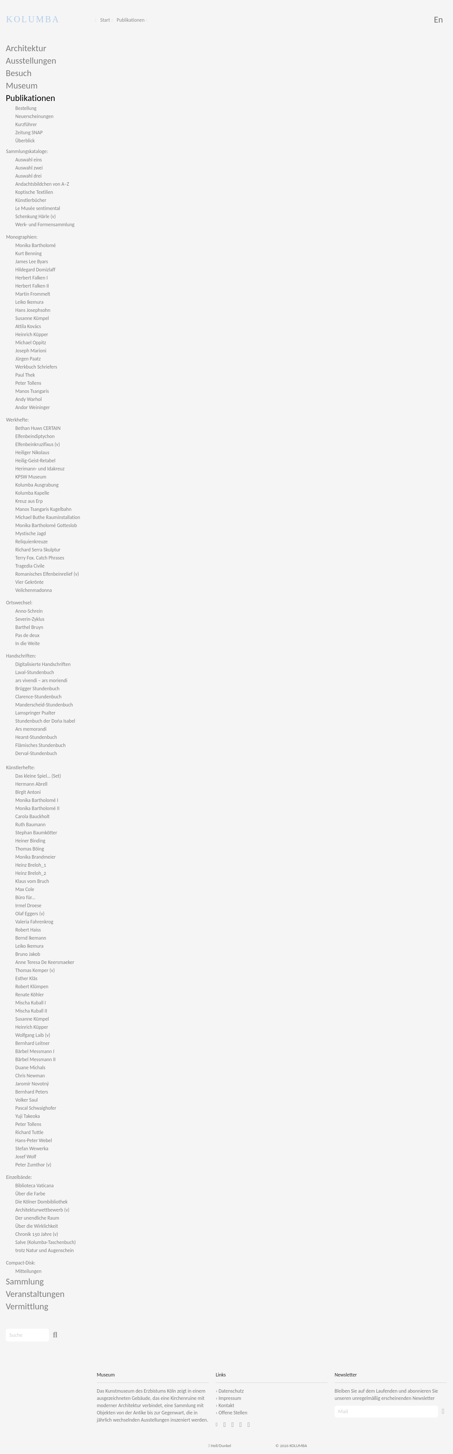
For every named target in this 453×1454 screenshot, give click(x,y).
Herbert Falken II (32, 286)
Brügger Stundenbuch (37, 688)
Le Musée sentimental (37, 208)
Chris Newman (30, 1075)
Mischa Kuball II (31, 1011)
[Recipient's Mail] (386, 1412)
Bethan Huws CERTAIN (38, 428)
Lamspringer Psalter (35, 713)
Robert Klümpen (31, 986)
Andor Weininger (32, 407)
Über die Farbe (30, 1193)
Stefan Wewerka (31, 1148)
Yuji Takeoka (27, 1116)
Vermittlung (27, 1306)
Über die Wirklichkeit (36, 1226)
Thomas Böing (29, 849)
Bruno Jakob (27, 954)
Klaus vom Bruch (32, 881)
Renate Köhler (29, 994)
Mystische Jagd (30, 533)
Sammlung (25, 1281)
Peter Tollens (28, 383)
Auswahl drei (28, 176)
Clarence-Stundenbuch (38, 696)
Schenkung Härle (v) (35, 216)
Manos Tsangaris (32, 391)
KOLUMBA (33, 19)
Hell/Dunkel (219, 1445)
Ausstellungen (31, 60)
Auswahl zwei (29, 168)
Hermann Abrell (31, 784)
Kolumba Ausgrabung (37, 485)
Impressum (229, 1398)
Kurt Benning (28, 253)
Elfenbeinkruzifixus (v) (37, 444)
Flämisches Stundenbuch (40, 745)
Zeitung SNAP (29, 132)
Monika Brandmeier (35, 857)
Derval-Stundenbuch (36, 753)
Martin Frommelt (32, 294)
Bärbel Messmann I (34, 1051)
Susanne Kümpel (32, 318)
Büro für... (25, 897)
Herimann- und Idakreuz (39, 468)
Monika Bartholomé (35, 245)
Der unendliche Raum (37, 1218)
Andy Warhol (28, 399)
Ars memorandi (31, 729)
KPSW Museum (30, 477)
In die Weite (27, 643)
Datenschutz (231, 1391)
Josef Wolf (25, 1156)
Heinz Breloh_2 (30, 873)
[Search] (27, 1335)
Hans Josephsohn (32, 310)
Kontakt (226, 1405)
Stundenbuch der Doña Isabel (45, 721)
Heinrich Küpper (31, 334)
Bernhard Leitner (32, 1043)
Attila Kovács (28, 326)
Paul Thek (25, 375)
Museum (22, 85)
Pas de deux (27, 635)
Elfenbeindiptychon (35, 436)
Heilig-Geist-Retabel (35, 460)
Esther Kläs (26, 978)
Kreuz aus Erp (29, 501)
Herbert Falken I (31, 278)
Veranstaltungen (35, 1294)
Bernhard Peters (31, 1092)
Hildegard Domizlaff (35, 269)
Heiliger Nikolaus (32, 452)
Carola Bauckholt (32, 816)
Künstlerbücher (30, 200)
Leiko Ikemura (29, 302)
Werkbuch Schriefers (36, 367)
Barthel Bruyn (29, 627)
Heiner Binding (30, 841)
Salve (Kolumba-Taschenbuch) (45, 1242)
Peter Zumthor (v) (33, 1165)
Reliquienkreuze (31, 541)
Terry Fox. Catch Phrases (39, 558)
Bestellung (25, 108)
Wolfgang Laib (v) (32, 1035)
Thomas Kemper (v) (35, 970)
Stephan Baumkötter (36, 832)
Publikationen (131, 20)
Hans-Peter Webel (33, 1140)
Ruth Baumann (30, 824)
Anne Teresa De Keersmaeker (44, 962)
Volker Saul (26, 1100)
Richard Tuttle (29, 1132)
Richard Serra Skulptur (37, 549)
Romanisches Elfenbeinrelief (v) (47, 574)
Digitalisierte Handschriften (42, 664)
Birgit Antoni (28, 792)
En (438, 19)
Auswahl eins (28, 160)
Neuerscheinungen (34, 116)
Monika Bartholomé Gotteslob (46, 525)
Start (105, 20)
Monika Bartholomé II (37, 808)
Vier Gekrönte (29, 582)
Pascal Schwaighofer (35, 1108)
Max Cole (24, 889)
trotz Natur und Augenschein (44, 1250)
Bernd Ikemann (30, 938)
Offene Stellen (232, 1412)
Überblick (25, 140)
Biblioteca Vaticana (34, 1185)
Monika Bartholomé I (36, 800)
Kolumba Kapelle (32, 493)
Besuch (18, 73)
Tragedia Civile (29, 566)
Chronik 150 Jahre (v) (36, 1234)
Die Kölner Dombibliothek (41, 1202)
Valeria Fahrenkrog (34, 922)
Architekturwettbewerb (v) (42, 1210)
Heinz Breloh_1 (30, 865)
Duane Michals (30, 1067)
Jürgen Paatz (28, 359)
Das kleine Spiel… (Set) (38, 776)
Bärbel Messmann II (35, 1059)
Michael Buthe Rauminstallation (47, 517)
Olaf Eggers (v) (29, 913)
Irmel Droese (28, 905)
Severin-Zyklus (29, 619)
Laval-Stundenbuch (34, 672)
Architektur (26, 48)
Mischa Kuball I (30, 1003)
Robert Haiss (28, 930)
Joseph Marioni (31, 350)
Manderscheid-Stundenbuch (44, 705)
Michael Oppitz (30, 342)
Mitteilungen (28, 1271)
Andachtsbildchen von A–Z (42, 184)
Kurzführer (26, 124)
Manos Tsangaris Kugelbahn (43, 509)
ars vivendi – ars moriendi (41, 680)
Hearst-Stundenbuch (36, 737)
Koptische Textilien (34, 192)
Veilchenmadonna (33, 590)
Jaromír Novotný (32, 1084)
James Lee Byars (31, 261)
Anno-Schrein (29, 611)
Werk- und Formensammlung (45, 224)
